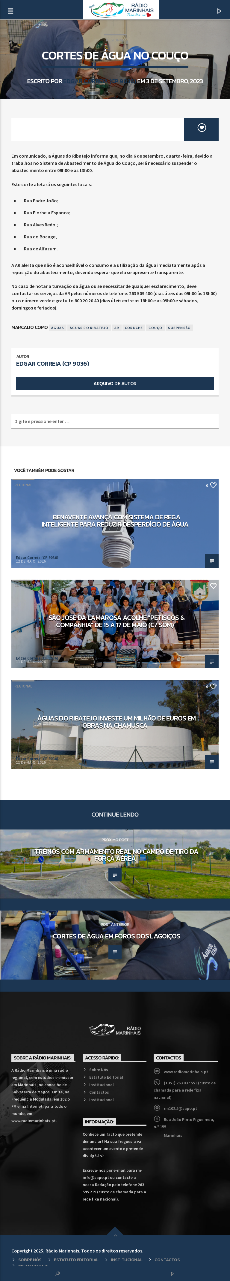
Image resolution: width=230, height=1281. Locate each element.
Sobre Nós (98, 1069)
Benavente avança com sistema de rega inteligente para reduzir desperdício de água (115, 520)
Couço (155, 327)
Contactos (99, 1092)
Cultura (22, 585)
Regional (115, 40)
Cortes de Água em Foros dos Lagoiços (116, 936)
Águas (57, 327)
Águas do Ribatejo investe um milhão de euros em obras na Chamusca (116, 721)
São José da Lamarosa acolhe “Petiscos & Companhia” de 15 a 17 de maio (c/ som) (116, 621)
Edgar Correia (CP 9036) (99, 81)
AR (116, 327)
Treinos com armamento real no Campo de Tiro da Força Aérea (116, 855)
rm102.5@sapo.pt (180, 1108)
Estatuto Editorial (106, 1077)
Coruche (134, 327)
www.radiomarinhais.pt (186, 1071)
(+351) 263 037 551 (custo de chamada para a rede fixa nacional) (185, 1090)
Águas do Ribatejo (89, 327)
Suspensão (179, 327)
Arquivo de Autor (114, 383)
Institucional (101, 1084)
